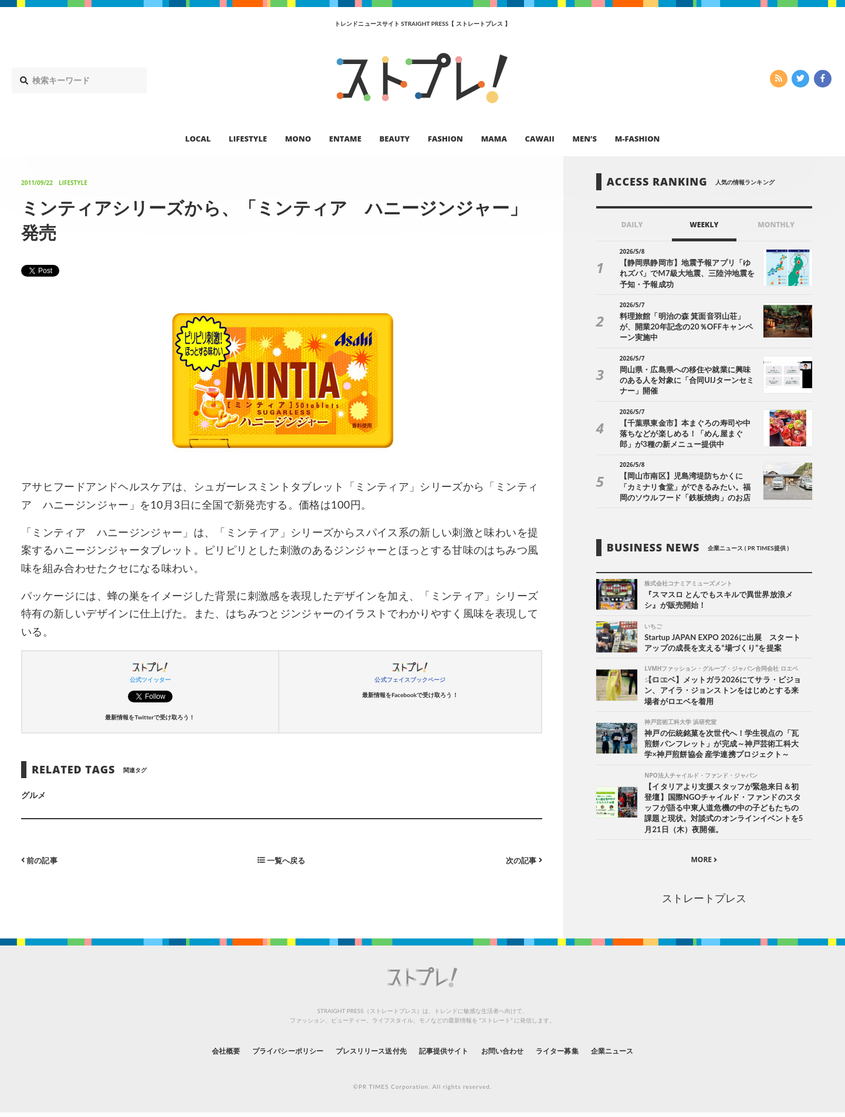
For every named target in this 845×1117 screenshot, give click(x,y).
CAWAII (540, 138)
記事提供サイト (447, 1054)
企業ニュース (643, 1054)
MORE (704, 864)
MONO (298, 138)
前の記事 (40, 859)
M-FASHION (637, 138)
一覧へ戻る (281, 859)
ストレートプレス (704, 902)
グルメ (33, 795)
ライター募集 (579, 1054)
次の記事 (522, 859)
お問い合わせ (515, 1054)
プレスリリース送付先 (363, 1054)
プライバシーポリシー (266, 1054)
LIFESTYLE (248, 138)
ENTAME (345, 138)
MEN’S (584, 138)
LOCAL (198, 138)
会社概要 (193, 1054)
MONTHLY (776, 225)
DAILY (632, 225)
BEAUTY (395, 138)
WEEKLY (703, 225)
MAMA (494, 138)
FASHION (445, 138)
